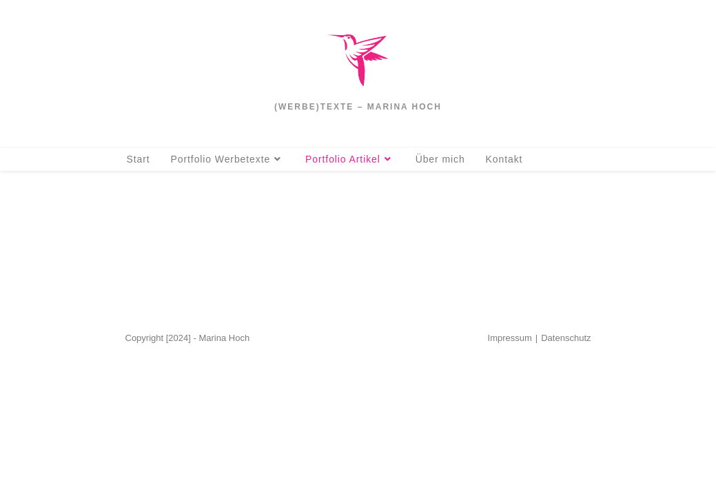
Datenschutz (566, 480)
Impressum (510, 480)
